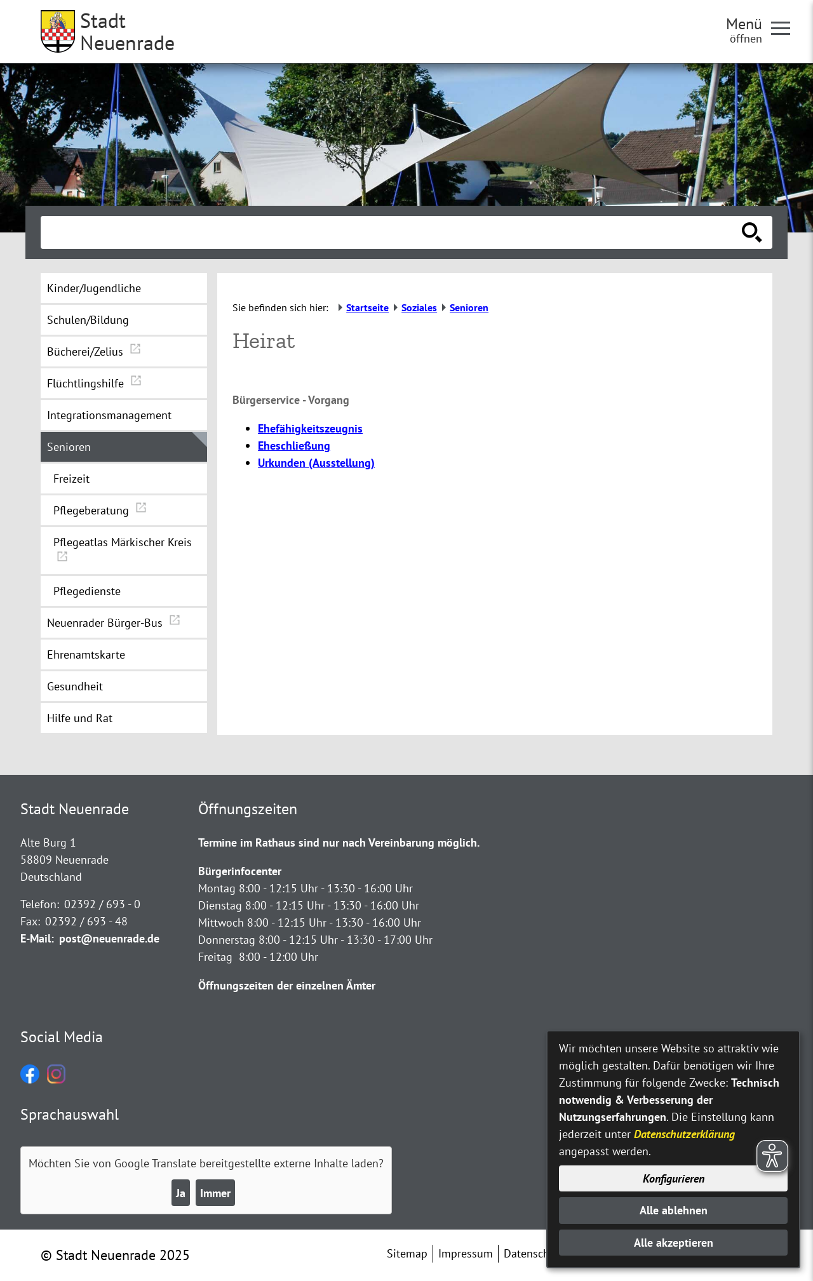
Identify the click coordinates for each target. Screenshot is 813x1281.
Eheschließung (294, 445)
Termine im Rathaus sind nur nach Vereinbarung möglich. (339, 842)
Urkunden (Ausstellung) (316, 462)
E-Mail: (37, 938)
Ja (180, 1193)
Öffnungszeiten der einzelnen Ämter (286, 985)
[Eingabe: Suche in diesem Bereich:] (392, 232)
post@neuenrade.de (109, 938)
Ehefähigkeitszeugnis (310, 428)
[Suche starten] (752, 232)
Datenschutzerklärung (684, 1134)
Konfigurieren (673, 1178)
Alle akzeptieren (673, 1242)
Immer (215, 1193)
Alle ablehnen (674, 1210)
